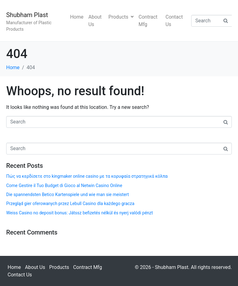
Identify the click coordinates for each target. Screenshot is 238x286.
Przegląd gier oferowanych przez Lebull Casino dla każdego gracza (70, 203)
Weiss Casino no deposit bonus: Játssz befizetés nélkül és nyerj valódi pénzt (79, 212)
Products (121, 17)
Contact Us (174, 20)
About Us (95, 20)
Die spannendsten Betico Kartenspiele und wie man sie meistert (67, 194)
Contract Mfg (148, 20)
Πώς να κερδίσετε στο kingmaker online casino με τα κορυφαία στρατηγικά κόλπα (87, 176)
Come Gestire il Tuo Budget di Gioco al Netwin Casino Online (64, 185)
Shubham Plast (27, 15)
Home (76, 17)
